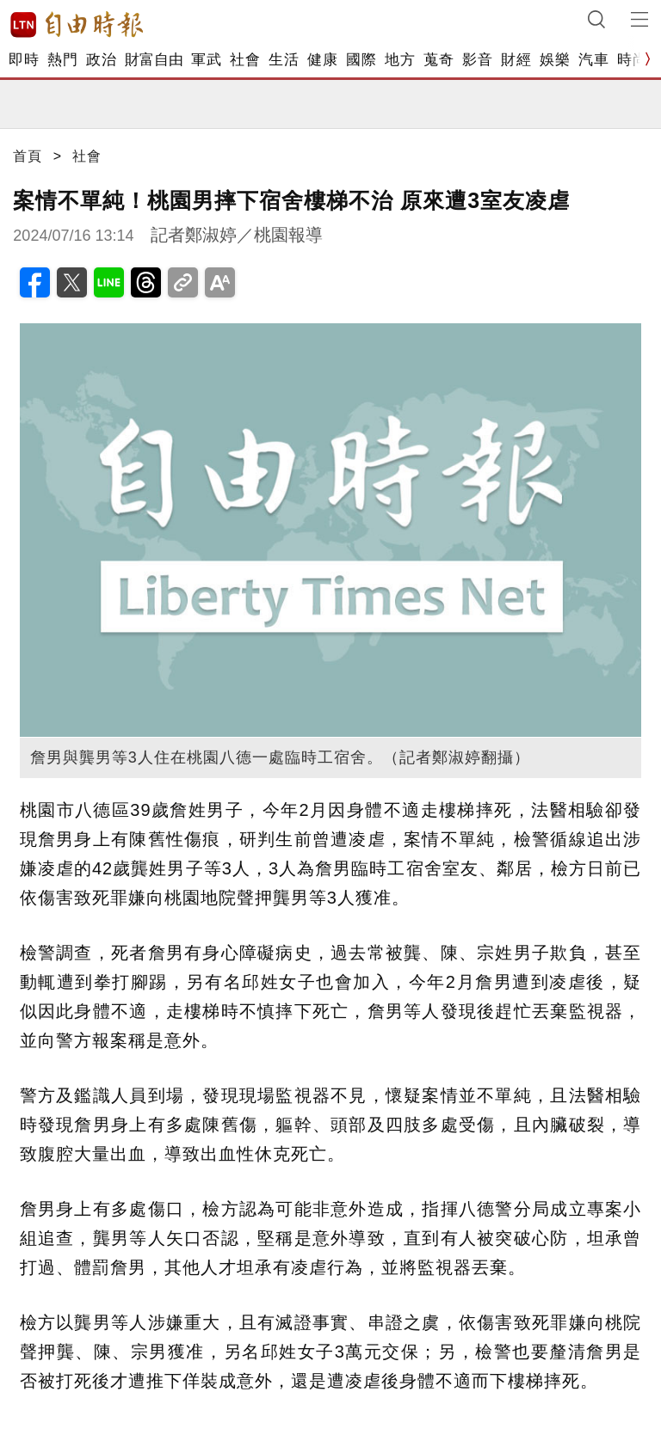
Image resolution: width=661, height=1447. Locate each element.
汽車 (593, 60)
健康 (322, 60)
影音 (477, 60)
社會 (245, 60)
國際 (361, 60)
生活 (284, 60)
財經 (516, 60)
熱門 (62, 60)
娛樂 (555, 60)
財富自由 (153, 60)
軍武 (206, 60)
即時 (24, 60)
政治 (101, 60)
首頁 (27, 156)
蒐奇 (438, 60)
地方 (400, 60)
